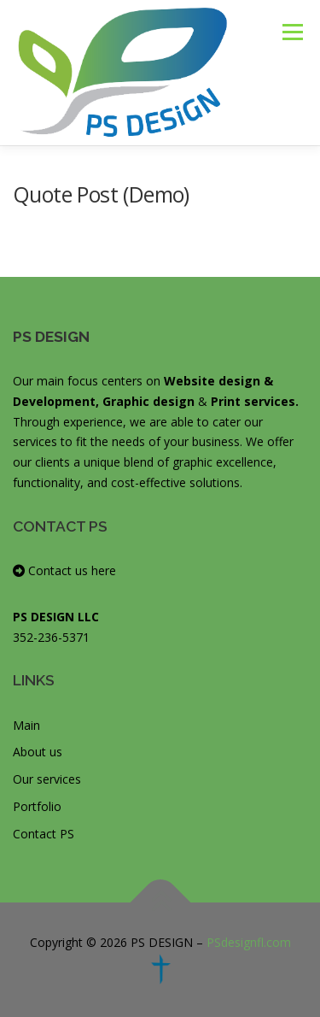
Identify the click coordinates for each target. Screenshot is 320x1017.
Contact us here (64, 570)
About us (37, 752)
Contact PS (43, 834)
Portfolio (37, 806)
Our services (47, 779)
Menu (291, 32)
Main (26, 725)
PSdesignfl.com (249, 942)
